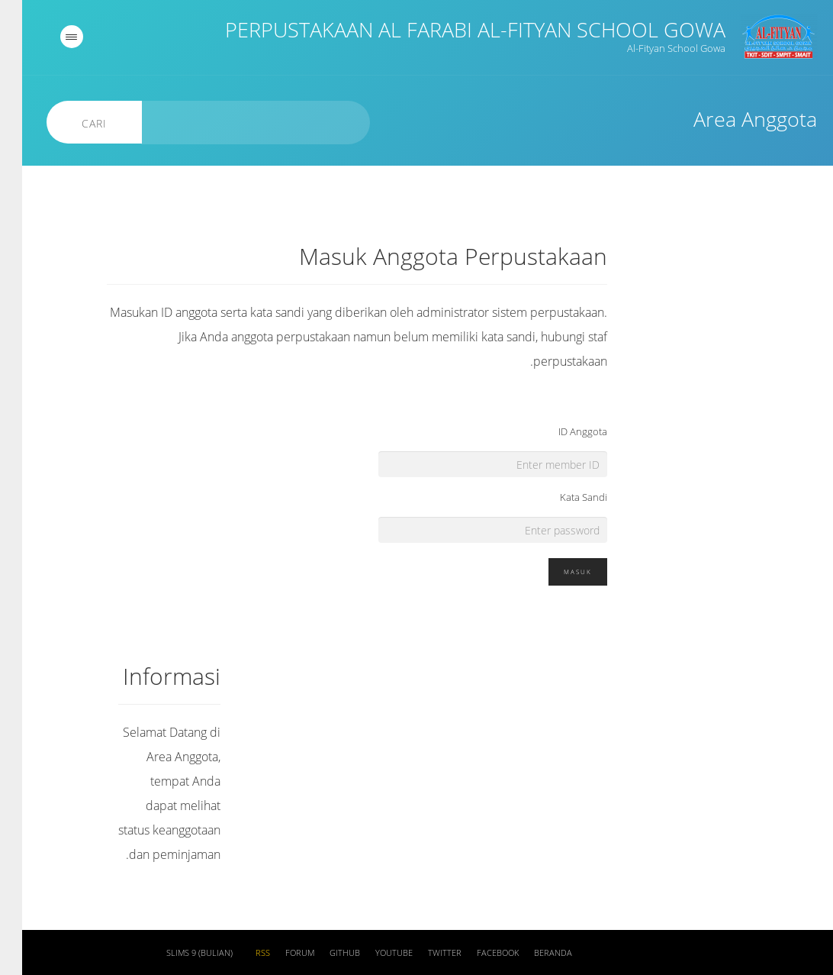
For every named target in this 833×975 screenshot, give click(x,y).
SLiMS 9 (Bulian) (177, 953)
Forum (277, 953)
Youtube (372, 953)
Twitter (422, 953)
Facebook (476, 953)
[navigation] (49, 36)
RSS (240, 953)
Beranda (531, 953)
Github (322, 953)
